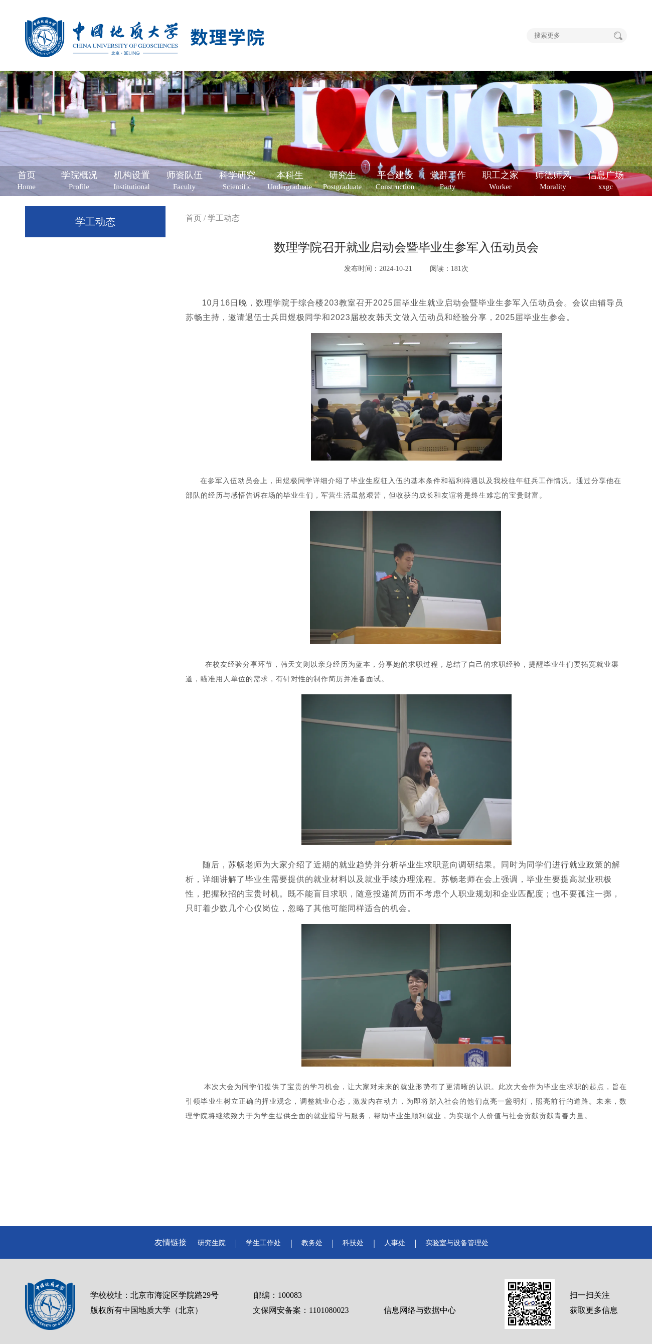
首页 (194, 218)
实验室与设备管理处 (456, 1243)
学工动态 (95, 221)
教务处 (311, 1243)
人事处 (394, 1243)
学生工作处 (263, 1243)
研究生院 (212, 1243)
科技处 (353, 1243)
